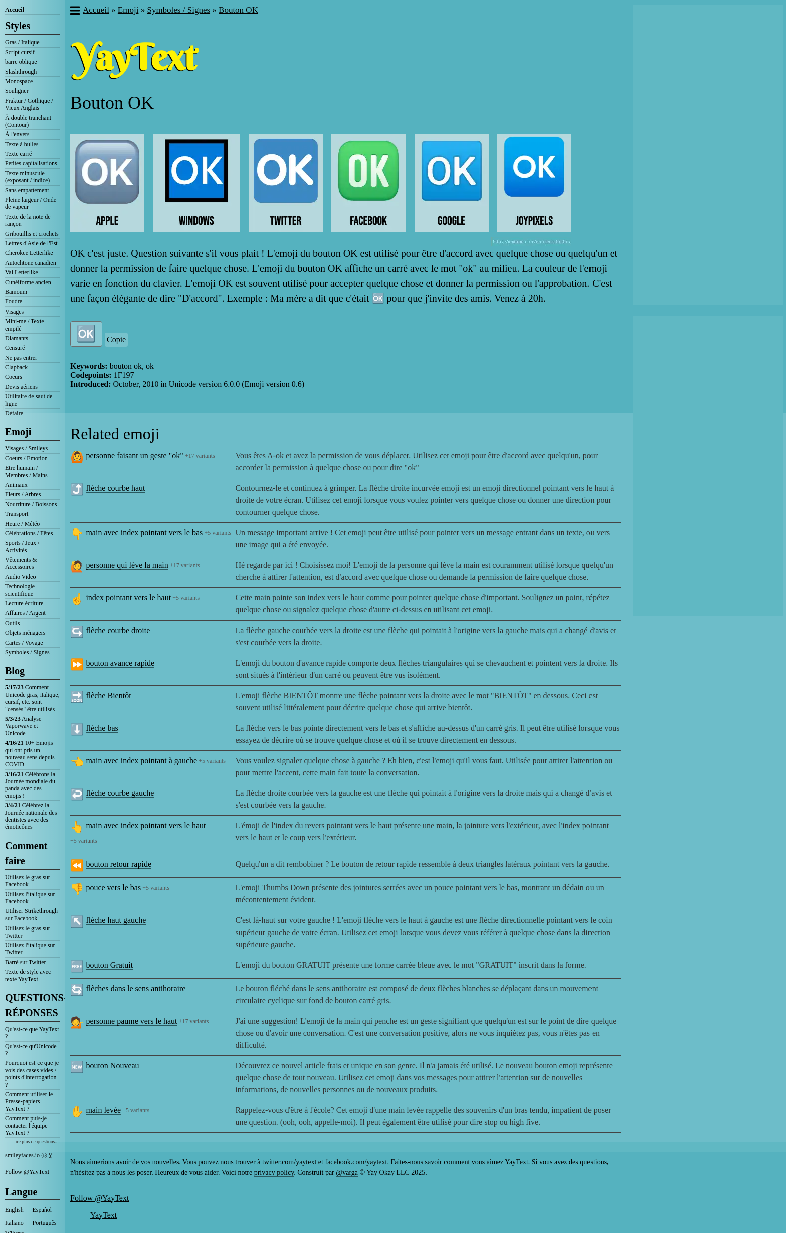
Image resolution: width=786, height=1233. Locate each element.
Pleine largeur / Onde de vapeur (30, 203)
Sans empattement (27, 190)
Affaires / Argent (25, 612)
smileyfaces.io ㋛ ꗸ (28, 1155)
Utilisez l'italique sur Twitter (30, 949)
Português (45, 1222)
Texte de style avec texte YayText (28, 975)
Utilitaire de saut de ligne (28, 400)
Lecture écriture (24, 603)
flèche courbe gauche (120, 793)
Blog (15, 670)
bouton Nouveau (112, 1065)
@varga (347, 1172)
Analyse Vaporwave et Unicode (23, 726)
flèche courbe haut (115, 488)
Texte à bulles (21, 144)
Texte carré (18, 153)
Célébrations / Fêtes (29, 533)
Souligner (17, 90)
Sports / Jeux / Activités (22, 546)
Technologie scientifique (20, 590)
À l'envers (17, 134)
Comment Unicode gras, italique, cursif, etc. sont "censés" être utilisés (32, 698)
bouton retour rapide (118, 864)
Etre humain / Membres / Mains (26, 471)
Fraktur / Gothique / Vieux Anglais (29, 104)
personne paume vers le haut (131, 1021)
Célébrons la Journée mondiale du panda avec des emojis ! (30, 785)
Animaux (16, 484)
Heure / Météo (22, 523)
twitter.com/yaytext (289, 1162)
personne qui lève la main (127, 565)
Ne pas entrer (21, 357)
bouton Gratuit (109, 965)
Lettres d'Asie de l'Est (31, 243)
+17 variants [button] (200, 455)
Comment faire (26, 853)
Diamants (16, 338)
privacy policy (274, 1172)
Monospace (19, 81)
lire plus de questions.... (37, 1141)
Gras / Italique (22, 42)
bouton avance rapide (120, 663)
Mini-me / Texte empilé (24, 325)
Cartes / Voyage (24, 642)
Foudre (13, 301)
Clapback (16, 367)
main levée (103, 1110)
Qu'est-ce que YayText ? (32, 1033)
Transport (16, 513)
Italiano (14, 1222)
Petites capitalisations (31, 163)
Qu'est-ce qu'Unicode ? (31, 1050)
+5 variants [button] (217, 532)
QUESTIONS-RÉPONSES (32, 1005)
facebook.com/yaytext (356, 1162)
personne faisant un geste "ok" (134, 455)
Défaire (14, 413)
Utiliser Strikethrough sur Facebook (31, 914)
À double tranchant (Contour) (28, 121)
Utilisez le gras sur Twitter (27, 931)
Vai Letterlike (21, 272)
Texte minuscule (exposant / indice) (27, 177)
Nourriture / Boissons (31, 504)
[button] (74, 11)
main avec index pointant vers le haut (146, 825)
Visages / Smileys (26, 448)
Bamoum (16, 291)
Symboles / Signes (27, 652)
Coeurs (13, 376)
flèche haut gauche (116, 920)
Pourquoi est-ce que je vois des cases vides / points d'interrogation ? (32, 1073)
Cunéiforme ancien (28, 282)
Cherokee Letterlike (29, 252)
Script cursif (20, 52)
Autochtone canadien (30, 262)
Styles (17, 25)
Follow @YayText (27, 1171)
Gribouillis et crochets (32, 233)
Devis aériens (21, 386)
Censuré (15, 347)
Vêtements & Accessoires (21, 563)
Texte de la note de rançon (27, 220)
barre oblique (21, 61)
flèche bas (102, 728)
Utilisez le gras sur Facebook (27, 881)
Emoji (18, 431)
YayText (103, 1215)
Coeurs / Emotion (26, 458)
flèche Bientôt (108, 695)
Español (42, 1209)
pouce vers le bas (113, 887)
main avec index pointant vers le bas (144, 532)
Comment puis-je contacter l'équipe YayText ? (26, 1125)
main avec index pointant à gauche (141, 760)
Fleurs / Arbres (23, 494)
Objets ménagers (25, 632)
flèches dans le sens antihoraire (135, 988)
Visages (14, 311)
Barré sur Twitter (25, 962)
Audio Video (20, 576)
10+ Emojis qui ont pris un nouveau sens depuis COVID (30, 753)
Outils (12, 623)
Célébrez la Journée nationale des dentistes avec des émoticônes (31, 816)
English (14, 1209)
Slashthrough (21, 71)
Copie (116, 339)
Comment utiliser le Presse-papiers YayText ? (29, 1101)
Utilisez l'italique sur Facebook (30, 898)
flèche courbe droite (118, 630)
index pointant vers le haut (128, 597)
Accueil (14, 9)
